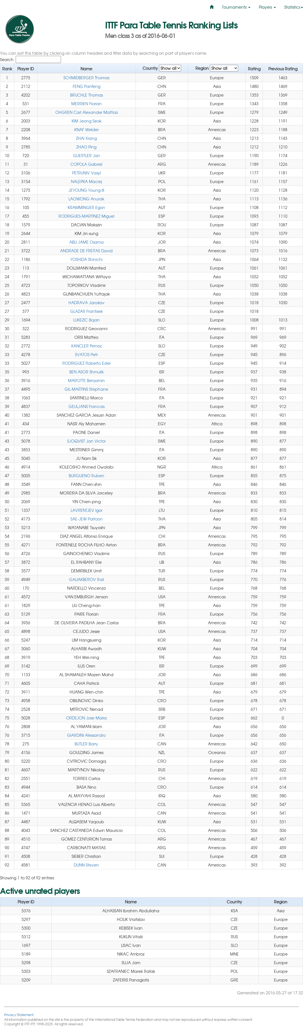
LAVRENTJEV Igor (86, 510)
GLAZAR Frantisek (86, 311)
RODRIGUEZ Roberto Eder (86, 363)
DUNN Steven (86, 865)
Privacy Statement (19, 1014)
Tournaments (236, 7)
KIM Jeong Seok (86, 121)
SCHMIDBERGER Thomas (86, 77)
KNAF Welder (86, 129)
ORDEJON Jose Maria (86, 718)
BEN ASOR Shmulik (86, 372)
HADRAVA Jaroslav (86, 302)
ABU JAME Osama (86, 242)
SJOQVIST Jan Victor (86, 441)
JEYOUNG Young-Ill (86, 190)
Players (267, 7)
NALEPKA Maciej (86, 181)
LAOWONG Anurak (86, 198)
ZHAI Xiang (86, 138)
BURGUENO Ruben (86, 475)
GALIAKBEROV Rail (86, 579)
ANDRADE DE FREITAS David (86, 250)
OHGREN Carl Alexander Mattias (86, 112)
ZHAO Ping (86, 147)
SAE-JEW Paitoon (86, 519)
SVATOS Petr (86, 354)
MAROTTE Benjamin (86, 380)
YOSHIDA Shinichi (86, 259)
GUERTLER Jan (86, 155)
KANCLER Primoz (86, 346)
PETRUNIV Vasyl (86, 173)
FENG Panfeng (86, 86)
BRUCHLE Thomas (86, 95)
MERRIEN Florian (86, 103)
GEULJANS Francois (86, 406)
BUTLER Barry (86, 744)
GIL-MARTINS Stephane (86, 389)
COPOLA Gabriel (86, 164)
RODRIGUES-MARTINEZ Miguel (86, 216)
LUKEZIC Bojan (86, 320)
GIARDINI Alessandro (86, 735)
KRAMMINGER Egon (86, 207)
